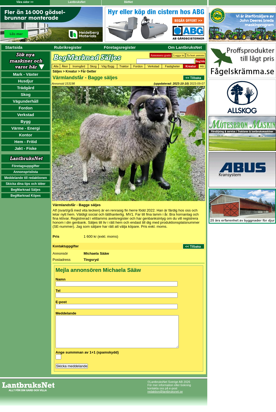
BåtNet (128, 2)
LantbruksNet (76, 2)
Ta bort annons (195, 55)
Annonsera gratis (161, 55)
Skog (26, 94)
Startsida (13, 47)
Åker (65, 66)
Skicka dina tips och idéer (25, 184)
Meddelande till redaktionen (25, 178)
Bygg (25, 121)
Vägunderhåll (25, 101)
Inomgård (79, 66)
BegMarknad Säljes (25, 190)
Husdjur (25, 81)
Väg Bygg (107, 66)
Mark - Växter (25, 74)
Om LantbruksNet (185, 47)
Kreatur (190, 66)
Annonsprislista (25, 172)
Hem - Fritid (25, 141)
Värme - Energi (25, 128)
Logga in (178, 55)
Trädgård (25, 87)
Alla (56, 66)
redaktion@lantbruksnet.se (165, 398)
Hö (202, 66)
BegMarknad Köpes (26, 196)
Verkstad (25, 114)
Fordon (26, 108)
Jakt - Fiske (26, 148)
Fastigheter (172, 66)
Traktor (124, 66)
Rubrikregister (68, 47)
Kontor (25, 135)
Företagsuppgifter (26, 166)
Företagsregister (120, 47)
